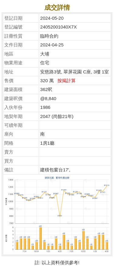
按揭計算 (66, 80)
